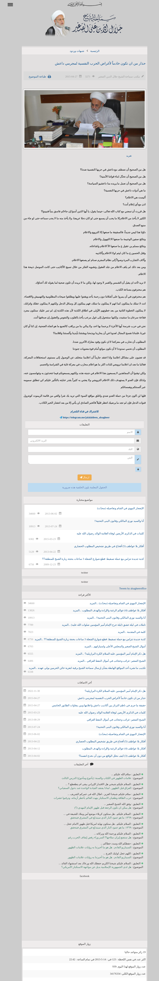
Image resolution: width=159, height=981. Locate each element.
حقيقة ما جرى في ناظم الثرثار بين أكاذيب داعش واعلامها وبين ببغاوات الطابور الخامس (94, 705)
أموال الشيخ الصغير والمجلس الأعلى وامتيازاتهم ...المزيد (110, 646)
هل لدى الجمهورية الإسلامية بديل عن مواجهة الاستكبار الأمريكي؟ (91, 867)
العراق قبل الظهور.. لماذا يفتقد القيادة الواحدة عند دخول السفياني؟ (89, 788)
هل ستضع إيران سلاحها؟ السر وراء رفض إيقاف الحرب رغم (94, 837)
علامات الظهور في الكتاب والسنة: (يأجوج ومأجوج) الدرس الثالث (91, 778)
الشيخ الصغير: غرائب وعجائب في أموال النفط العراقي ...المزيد (107, 660)
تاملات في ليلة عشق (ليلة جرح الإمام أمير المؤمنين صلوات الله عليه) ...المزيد (99, 624)
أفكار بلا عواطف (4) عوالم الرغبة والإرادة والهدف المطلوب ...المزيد (104, 610)
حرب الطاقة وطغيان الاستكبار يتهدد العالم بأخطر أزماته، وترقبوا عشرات (87, 798)
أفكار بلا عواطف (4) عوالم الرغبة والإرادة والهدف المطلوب (109, 748)
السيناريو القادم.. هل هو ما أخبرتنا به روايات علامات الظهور (94, 847)
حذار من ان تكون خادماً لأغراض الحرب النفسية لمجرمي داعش (95, 63)
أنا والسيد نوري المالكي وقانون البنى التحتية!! (114, 521)
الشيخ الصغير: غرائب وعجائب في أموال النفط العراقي (111, 719)
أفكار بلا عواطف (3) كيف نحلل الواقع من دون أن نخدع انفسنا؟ (107, 755)
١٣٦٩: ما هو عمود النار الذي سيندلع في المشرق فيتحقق (95, 817)
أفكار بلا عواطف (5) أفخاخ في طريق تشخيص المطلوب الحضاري (104, 546)
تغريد (124, 155)
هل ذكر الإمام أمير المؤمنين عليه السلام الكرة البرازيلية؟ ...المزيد (105, 653)
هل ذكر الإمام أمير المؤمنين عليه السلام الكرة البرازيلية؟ (110, 691)
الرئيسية (89, 51)
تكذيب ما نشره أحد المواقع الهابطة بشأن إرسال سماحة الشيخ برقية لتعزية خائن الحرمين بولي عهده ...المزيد (82, 668)
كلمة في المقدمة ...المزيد (127, 632)
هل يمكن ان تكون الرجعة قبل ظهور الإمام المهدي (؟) (97, 807)
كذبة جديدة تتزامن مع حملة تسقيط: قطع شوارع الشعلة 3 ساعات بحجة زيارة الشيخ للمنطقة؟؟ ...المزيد (85, 639)
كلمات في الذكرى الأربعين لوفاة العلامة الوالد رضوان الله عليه (105, 533)
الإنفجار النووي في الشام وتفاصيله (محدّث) (115, 508)
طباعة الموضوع (32, 76)
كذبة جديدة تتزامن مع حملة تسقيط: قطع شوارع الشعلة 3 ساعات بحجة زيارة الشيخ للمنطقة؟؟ (88, 558)
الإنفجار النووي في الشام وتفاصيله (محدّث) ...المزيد (113, 603)
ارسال (79, 477)
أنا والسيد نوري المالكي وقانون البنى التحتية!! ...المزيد (111, 617)
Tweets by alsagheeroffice (127, 588)
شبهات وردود (72, 51)
